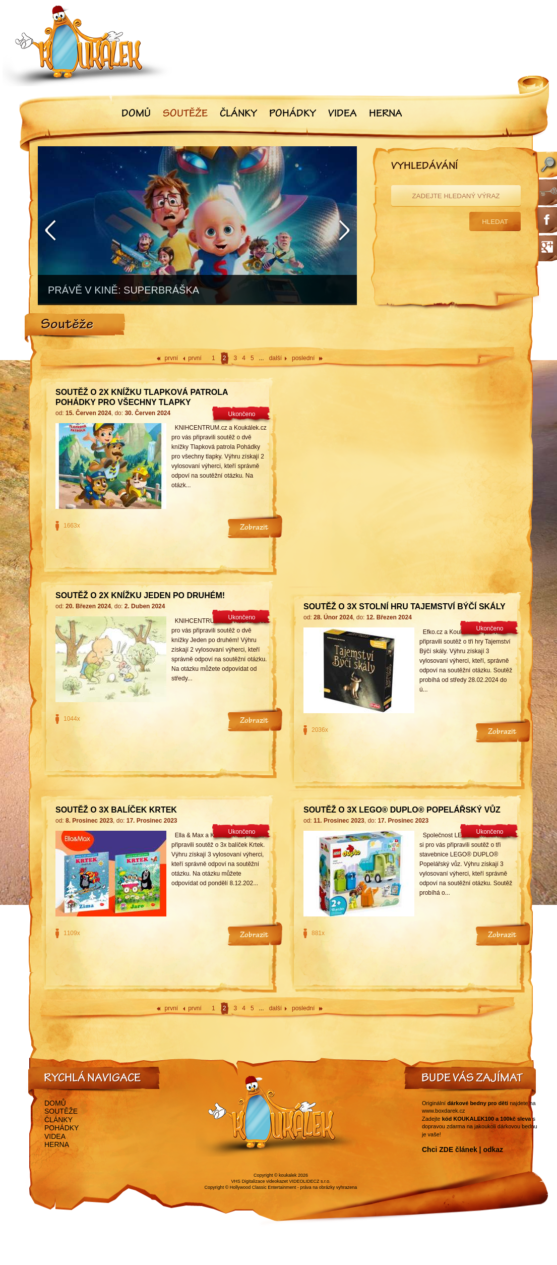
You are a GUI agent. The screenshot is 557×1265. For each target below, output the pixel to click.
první (171, 358)
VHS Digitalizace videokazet (259, 1181)
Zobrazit (254, 528)
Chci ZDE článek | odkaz (462, 1149)
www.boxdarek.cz (443, 1111)
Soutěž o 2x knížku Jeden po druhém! (140, 595)
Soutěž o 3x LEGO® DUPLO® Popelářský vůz (402, 810)
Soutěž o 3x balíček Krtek (116, 810)
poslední (303, 358)
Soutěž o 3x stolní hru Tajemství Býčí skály (404, 606)
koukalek (288, 1175)
